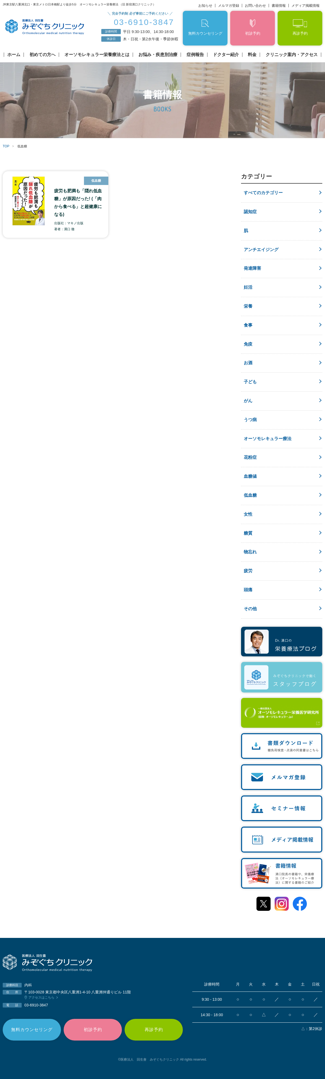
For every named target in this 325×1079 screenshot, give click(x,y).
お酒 (248, 362)
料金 (252, 55)
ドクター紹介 (226, 55)
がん (248, 400)
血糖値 (250, 476)
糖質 (248, 533)
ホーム (13, 55)
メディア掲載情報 (305, 5)
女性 (248, 514)
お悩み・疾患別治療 (157, 55)
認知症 (250, 211)
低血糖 (250, 495)
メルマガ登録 (228, 5)
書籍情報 (279, 5)
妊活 (248, 287)
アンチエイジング (261, 249)
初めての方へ (43, 55)
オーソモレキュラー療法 (267, 438)
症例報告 (195, 55)
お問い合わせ (255, 5)
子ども (250, 381)
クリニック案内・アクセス (292, 55)
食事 (248, 325)
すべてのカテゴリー (263, 192)
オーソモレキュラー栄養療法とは (96, 55)
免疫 (248, 344)
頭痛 (248, 589)
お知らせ (205, 5)
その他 (250, 608)
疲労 (248, 570)
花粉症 (250, 457)
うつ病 (250, 419)
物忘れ (250, 552)
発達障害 (252, 268)
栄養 (248, 306)
